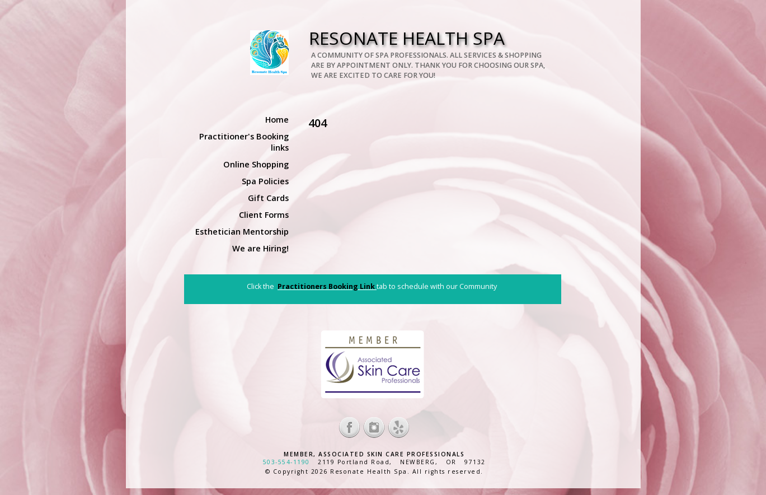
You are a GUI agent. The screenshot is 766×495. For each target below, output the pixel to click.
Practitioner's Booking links (244, 141)
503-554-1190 (286, 462)
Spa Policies (265, 180)
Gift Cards (268, 197)
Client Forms (264, 214)
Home (277, 119)
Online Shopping (256, 164)
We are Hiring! (260, 248)
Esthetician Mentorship (242, 231)
